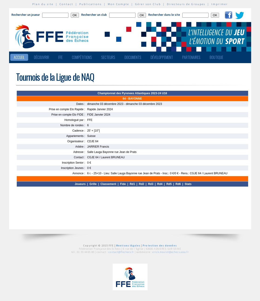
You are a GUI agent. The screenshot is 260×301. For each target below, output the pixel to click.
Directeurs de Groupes (186, 4)
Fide (123, 184)
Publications (90, 4)
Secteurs (108, 57)
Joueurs (80, 184)
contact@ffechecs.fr (121, 252)
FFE (60, 57)
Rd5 (169, 184)
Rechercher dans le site (164, 15)
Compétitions (82, 57)
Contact (66, 4)
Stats (188, 184)
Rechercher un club (94, 15)
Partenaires (191, 57)
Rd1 (132, 184)
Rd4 (159, 184)
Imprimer (219, 4)
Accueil (19, 57)
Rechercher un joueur (25, 15)
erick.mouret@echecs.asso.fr (170, 252)
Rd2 (141, 184)
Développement (162, 57)
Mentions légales (128, 245)
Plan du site (43, 4)
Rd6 (178, 184)
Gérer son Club (148, 4)
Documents (133, 57)
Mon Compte (118, 4)
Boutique (216, 57)
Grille (93, 184)
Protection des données (160, 245)
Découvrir (41, 57)
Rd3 (150, 184)
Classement (108, 184)
